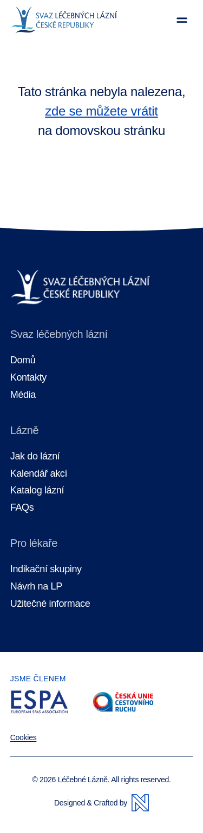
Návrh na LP (36, 586)
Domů (23, 360)
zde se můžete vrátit (101, 111)
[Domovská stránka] (64, 19)
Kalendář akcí (38, 474)
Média (23, 395)
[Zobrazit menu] (182, 20)
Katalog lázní (37, 490)
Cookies (23, 737)
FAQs (22, 508)
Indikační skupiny (46, 569)
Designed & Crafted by (101, 802)
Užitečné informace (50, 604)
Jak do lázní (35, 456)
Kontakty (28, 378)
